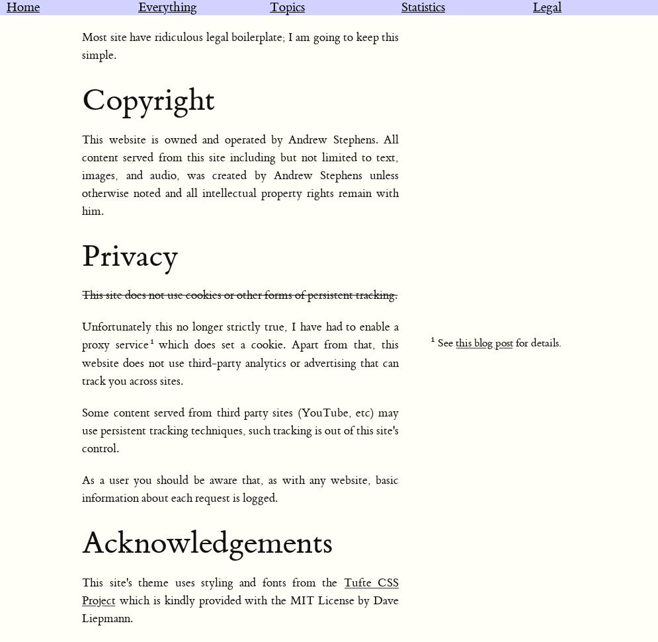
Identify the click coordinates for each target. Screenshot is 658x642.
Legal (547, 7)
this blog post (484, 343)
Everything (167, 7)
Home (23, 7)
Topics (287, 7)
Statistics (423, 7)
